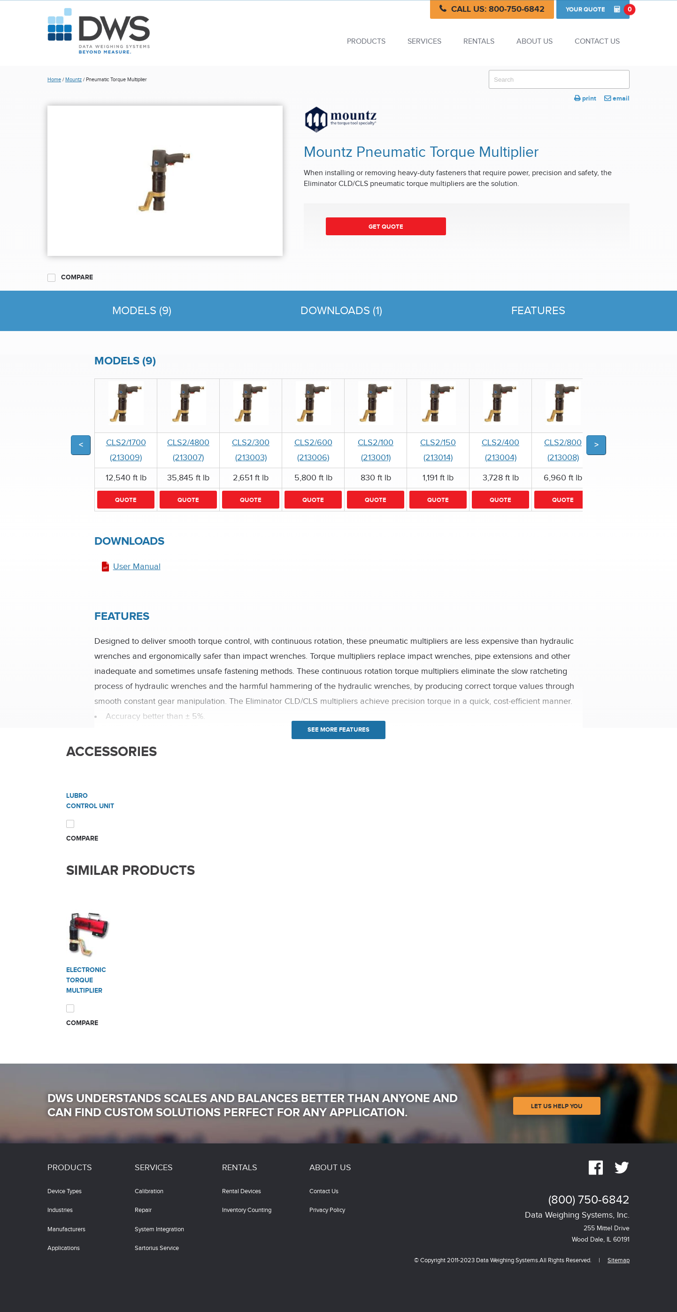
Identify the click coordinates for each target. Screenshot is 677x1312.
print (585, 98)
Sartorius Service (157, 1248)
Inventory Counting (246, 1210)
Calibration (149, 1191)
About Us (534, 41)
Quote (598, 9)
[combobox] (559, 79)
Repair (143, 1210)
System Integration (159, 1229)
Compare (70, 277)
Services (424, 41)
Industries (60, 1210)
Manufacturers (66, 1229)
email (617, 98)
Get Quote (386, 227)
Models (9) (141, 310)
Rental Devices (241, 1191)
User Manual (137, 566)
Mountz (73, 80)
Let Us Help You (557, 1106)
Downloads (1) (341, 310)
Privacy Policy (327, 1210)
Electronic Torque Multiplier (86, 980)
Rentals (478, 41)
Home (54, 80)
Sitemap (619, 1260)
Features (538, 310)
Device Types (64, 1191)
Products (366, 41)
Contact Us (597, 41)
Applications (63, 1248)
